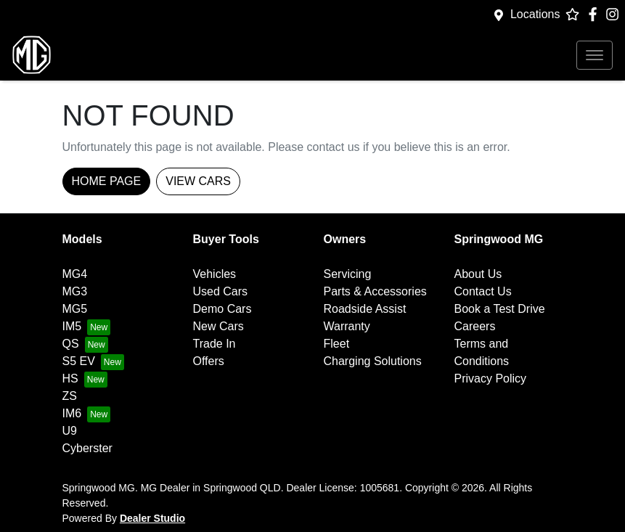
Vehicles (215, 274)
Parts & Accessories (375, 291)
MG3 (75, 291)
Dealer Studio (152, 518)
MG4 (75, 274)
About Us (478, 274)
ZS (69, 396)
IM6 (72, 413)
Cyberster (87, 448)
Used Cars (220, 291)
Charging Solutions (373, 361)
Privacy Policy (490, 378)
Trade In (214, 343)
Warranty (347, 326)
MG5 (75, 309)
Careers (475, 326)
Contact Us (483, 291)
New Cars (218, 326)
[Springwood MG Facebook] (595, 14)
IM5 (72, 326)
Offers (208, 361)
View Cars (198, 181)
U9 (69, 431)
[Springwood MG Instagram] (615, 14)
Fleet (337, 343)
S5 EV (78, 361)
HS (70, 378)
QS (70, 343)
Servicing (348, 274)
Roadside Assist (365, 309)
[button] (594, 55)
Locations (535, 14)
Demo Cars (222, 309)
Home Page (107, 181)
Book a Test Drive (499, 309)
